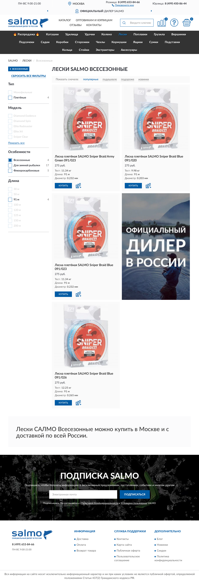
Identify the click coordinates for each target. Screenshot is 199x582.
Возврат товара (86, 550)
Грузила (159, 34)
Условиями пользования (134, 503)
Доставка (82, 539)
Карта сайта (124, 545)
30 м (16, 189)
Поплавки (140, 34)
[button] (123, 5)
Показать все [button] (16, 143)
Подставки (172, 42)
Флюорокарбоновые (26, 170)
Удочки (90, 34)
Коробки (62, 42)
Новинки (162, 545)
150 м (17, 220)
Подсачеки (26, 42)
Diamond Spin (22, 121)
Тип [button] (11, 84)
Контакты (93, 25)
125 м (17, 215)
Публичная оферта (128, 550)
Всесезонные (22, 160)
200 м (17, 225)
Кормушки (119, 42)
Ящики (138, 42)
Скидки (161, 550)
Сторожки (82, 42)
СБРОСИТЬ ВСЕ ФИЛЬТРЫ (28, 76)
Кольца (67, 50)
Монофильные (23, 92)
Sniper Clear (21, 137)
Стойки (84, 50)
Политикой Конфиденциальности (99, 503)
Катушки (52, 34)
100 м (17, 205)
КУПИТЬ (63, 185)
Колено (106, 34)
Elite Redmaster (23, 126)
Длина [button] (13, 181)
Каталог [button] (65, 20)
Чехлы (100, 42)
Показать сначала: (67, 79)
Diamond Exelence (25, 116)
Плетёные (20, 97)
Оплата (81, 545)
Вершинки (178, 34)
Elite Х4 (18, 131)
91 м (16, 199)
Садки (45, 42)
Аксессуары (129, 50)
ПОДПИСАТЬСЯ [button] (134, 494)
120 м (17, 210)
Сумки (153, 42)
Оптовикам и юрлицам (94, 20)
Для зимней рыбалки (27, 165)
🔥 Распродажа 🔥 (26, 34)
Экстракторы (105, 50)
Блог (160, 539)
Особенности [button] (19, 152)
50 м (16, 194)
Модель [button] (15, 108)
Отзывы (76, 25)
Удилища (71, 34)
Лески (123, 34)
